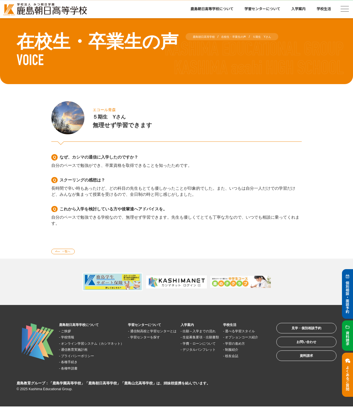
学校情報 (71, 339)
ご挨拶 (69, 333)
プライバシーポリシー (84, 364)
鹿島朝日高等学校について (212, 9)
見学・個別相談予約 (299, 332)
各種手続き (73, 370)
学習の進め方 (241, 357)
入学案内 (298, 9)
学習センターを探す (151, 345)
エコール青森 (107, 109)
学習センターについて (262, 9)
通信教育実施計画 (79, 357)
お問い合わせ (299, 349)
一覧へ (70, 252)
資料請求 (299, 366)
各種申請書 (73, 376)
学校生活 (324, 9)
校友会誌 (237, 370)
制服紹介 (237, 364)
